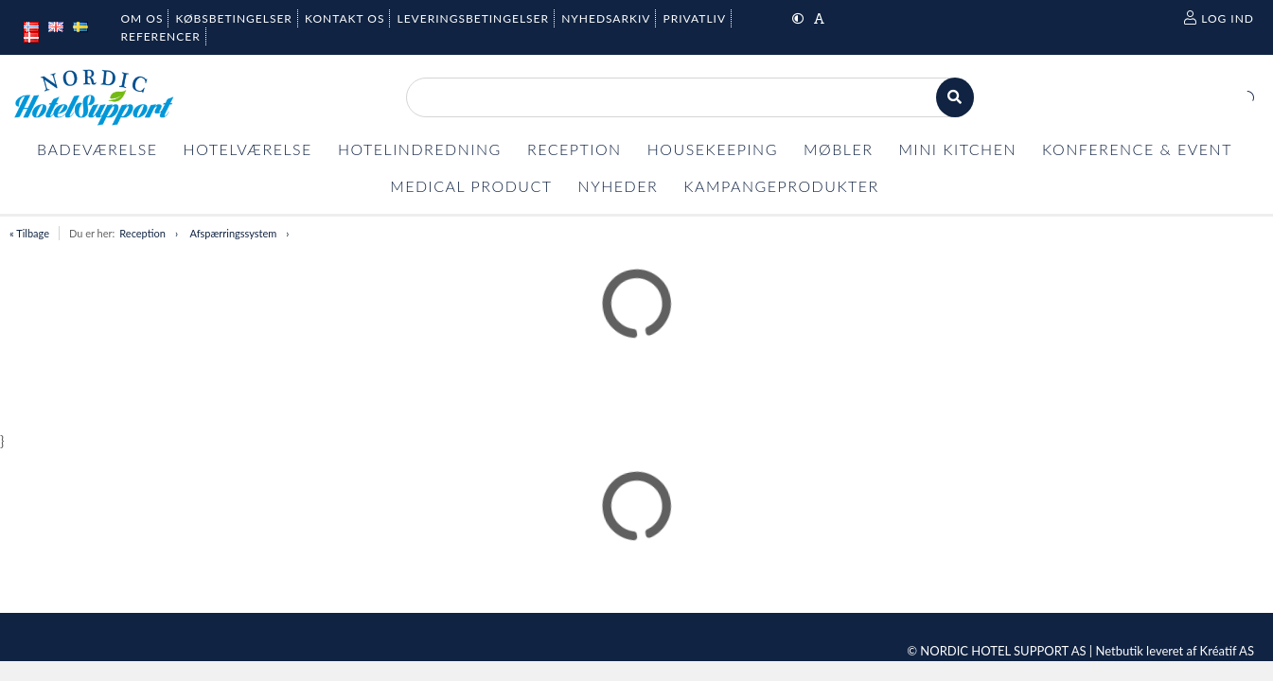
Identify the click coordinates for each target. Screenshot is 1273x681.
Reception (142, 233)
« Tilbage (29, 233)
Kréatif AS (1227, 650)
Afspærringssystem (232, 233)
